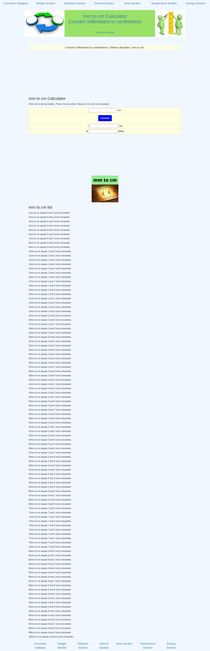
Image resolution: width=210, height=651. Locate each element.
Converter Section (105, 32)
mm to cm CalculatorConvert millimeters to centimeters (105, 19)
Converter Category (15, 3)
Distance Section (74, 3)
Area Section (132, 3)
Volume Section (104, 3)
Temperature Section (164, 3)
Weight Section (45, 3)
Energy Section (195, 3)
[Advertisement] (105, 75)
